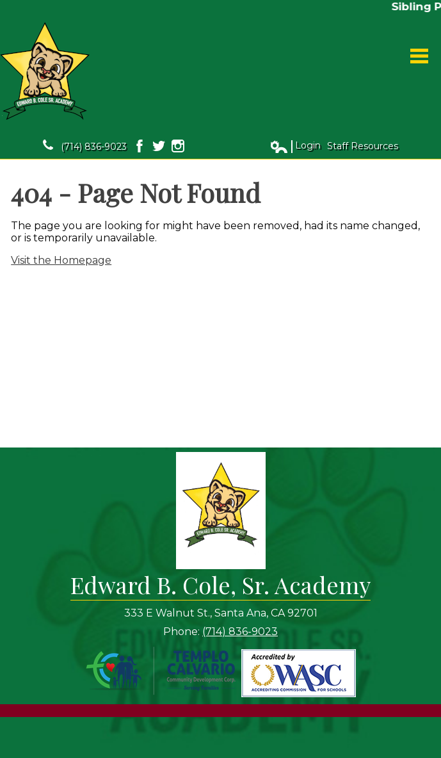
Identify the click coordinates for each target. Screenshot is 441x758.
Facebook (139, 146)
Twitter (158, 146)
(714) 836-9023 (85, 146)
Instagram (178, 146)
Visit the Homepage (61, 260)
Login (295, 146)
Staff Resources (362, 146)
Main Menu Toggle (419, 56)
